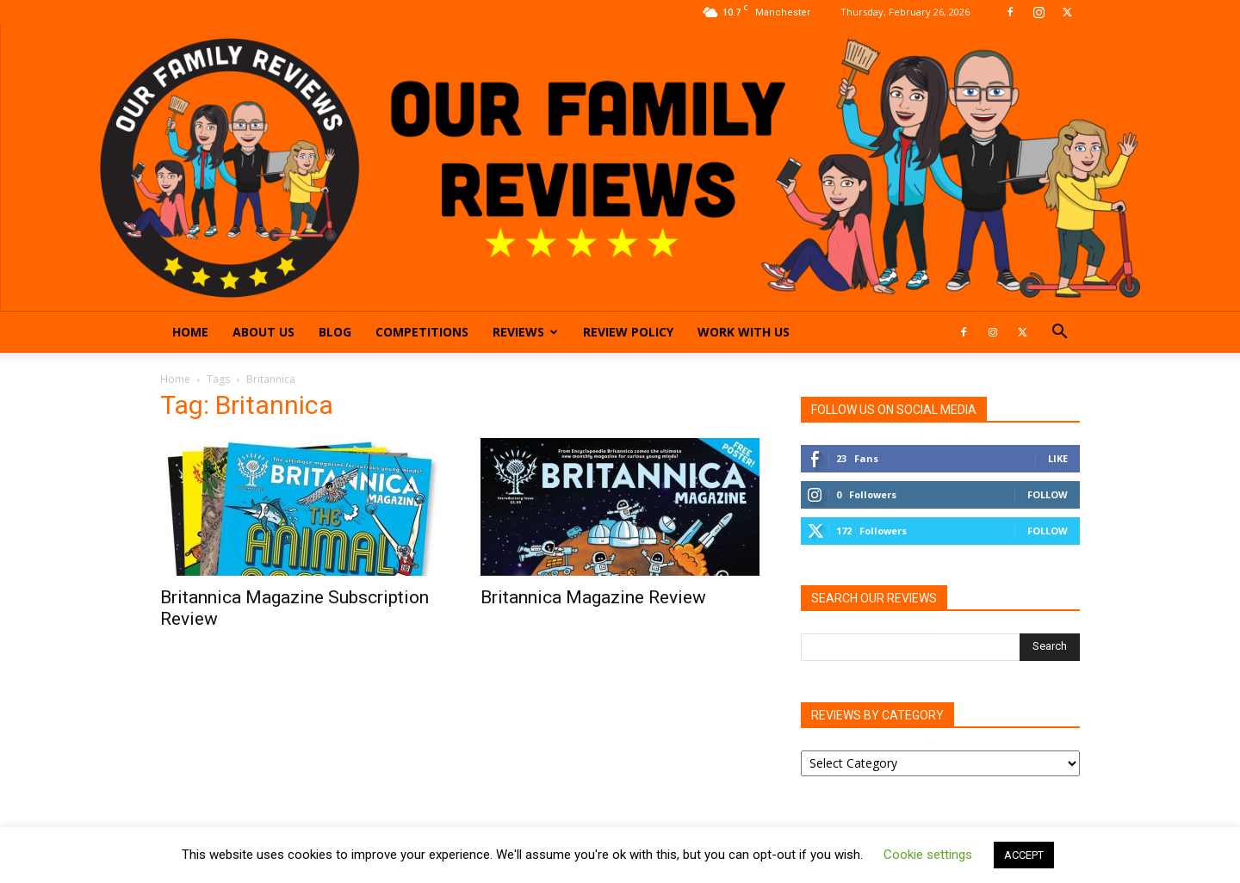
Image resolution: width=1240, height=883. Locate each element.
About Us (263, 332)
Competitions (421, 332)
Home (190, 332)
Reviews (525, 332)
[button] (1059, 333)
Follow (1047, 494)
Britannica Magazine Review (593, 597)
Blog (335, 332)
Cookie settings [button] (928, 854)
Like (1058, 458)
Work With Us (744, 332)
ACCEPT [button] (1024, 855)
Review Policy (628, 332)
